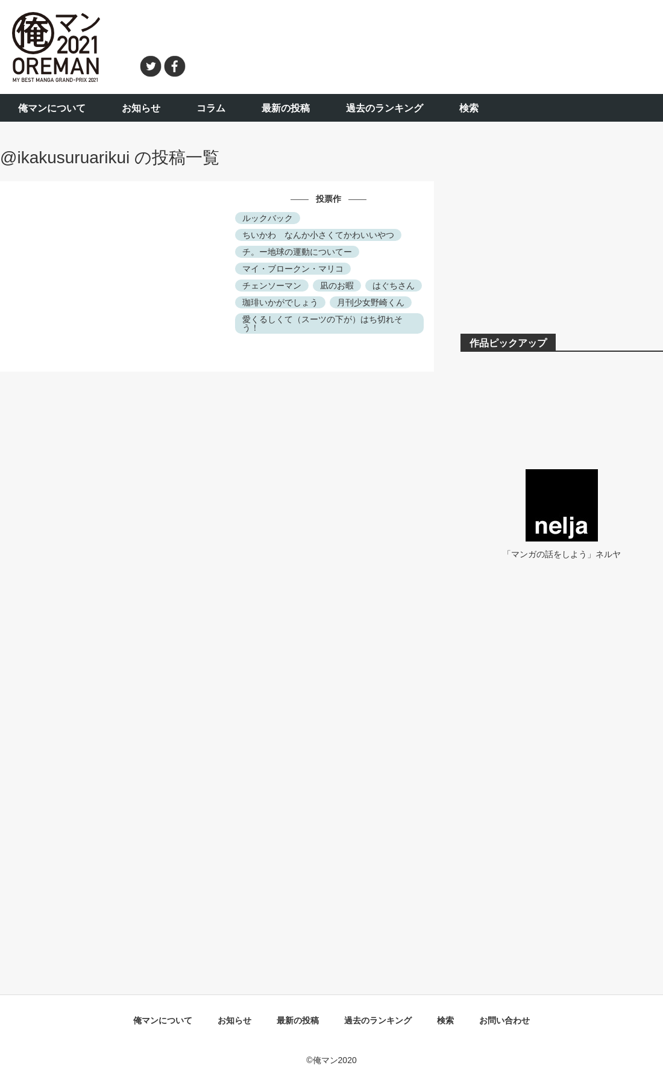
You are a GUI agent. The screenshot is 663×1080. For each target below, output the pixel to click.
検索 (469, 108)
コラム (210, 108)
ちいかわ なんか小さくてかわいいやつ (318, 235)
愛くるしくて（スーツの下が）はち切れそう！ (322, 323)
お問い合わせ (504, 1020)
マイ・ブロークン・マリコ (293, 268)
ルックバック (267, 218)
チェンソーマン (271, 285)
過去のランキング (384, 108)
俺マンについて (52, 108)
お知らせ (141, 108)
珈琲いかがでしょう (280, 302)
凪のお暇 (337, 285)
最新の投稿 (286, 108)
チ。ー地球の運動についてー (297, 252)
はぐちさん (393, 285)
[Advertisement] (431, 45)
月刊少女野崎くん (370, 302)
